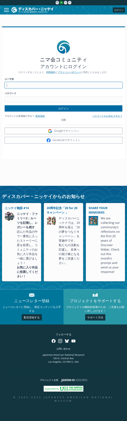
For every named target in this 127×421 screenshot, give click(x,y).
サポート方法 (95, 317)
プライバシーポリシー (69, 72)
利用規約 (50, 72)
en (57, 2)
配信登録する (32, 317)
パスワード (10, 93)
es (65, 2)
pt (70, 2)
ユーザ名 (9, 78)
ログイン (119, 10)
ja (61, 2)
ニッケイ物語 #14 (17, 208)
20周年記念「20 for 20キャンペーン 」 (62, 210)
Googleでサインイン (63, 131)
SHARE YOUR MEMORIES (98, 210)
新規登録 (40, 116)
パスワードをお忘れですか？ (107, 116)
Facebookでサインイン (63, 140)
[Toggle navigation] (6, 10)
